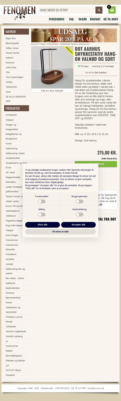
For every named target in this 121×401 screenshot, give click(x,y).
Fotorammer (12, 240)
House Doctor (13, 53)
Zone (8, 92)
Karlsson (10, 62)
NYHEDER (11, 115)
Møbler (9, 351)
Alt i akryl (10, 172)
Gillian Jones (12, 48)
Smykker (10, 259)
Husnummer (12, 346)
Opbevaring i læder (15, 153)
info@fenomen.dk (95, 388)
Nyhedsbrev (56, 19)
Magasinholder (13, 177)
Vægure (10, 120)
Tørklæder (11, 326)
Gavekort (10, 375)
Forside (42, 44)
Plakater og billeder (15, 360)
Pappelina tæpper (15, 220)
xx (7, 341)
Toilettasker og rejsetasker (13, 309)
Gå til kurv (111, 19)
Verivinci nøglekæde (16, 331)
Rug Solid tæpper (14, 225)
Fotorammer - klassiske (12, 247)
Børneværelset (13, 297)
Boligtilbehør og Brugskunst (13, 136)
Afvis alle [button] (42, 224)
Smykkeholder (53, 44)
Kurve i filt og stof (14, 206)
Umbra (9, 82)
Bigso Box (11, 38)
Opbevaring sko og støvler (15, 271)
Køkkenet (10, 283)
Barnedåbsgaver (14, 355)
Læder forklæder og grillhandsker (16, 189)
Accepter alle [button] (78, 224)
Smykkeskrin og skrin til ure (16, 165)
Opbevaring (11, 148)
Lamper (9, 264)
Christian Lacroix (14, 317)
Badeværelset (13, 288)
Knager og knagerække (12, 127)
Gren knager (12, 235)
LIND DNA (11, 67)
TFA (8, 72)
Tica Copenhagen (14, 77)
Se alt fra (96, 72)
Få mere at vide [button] (60, 231)
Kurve (9, 143)
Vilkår (82, 19)
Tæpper (10, 230)
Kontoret (10, 293)
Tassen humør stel (15, 196)
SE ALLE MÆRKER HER (16, 99)
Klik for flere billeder (52, 90)
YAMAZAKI (11, 87)
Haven (9, 302)
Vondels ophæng (14, 336)
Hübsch (9, 57)
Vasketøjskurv (13, 211)
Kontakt (95, 19)
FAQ (71, 19)
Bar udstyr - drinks (15, 278)
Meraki (9, 321)
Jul (7, 365)
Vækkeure (11, 216)
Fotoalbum (11, 254)
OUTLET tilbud (13, 370)
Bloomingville (12, 43)
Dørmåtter (11, 182)
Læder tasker (12, 201)
